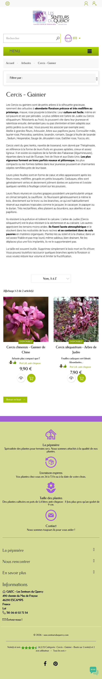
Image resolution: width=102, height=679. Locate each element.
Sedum (11, 138)
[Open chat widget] (94, 671)
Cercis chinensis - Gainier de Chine (25, 349)
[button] (51, 551)
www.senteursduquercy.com (56, 635)
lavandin (49, 134)
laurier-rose (12, 134)
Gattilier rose (68, 138)
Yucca (81, 138)
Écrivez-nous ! (14, 620)
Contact (51, 526)
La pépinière (51, 445)
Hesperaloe (23, 138)
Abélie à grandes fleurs (19, 131)
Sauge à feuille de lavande (80, 134)
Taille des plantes (51, 498)
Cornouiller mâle (85, 131)
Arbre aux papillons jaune (60, 131)
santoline (38, 134)
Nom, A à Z (56, 278)
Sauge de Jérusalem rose (45, 138)
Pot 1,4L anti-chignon (30, 363)
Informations (14, 585)
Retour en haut (16, 399)
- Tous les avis (51, 649)
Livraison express (51, 473)
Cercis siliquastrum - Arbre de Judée (76, 349)
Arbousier (39, 131)
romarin (59, 134)
